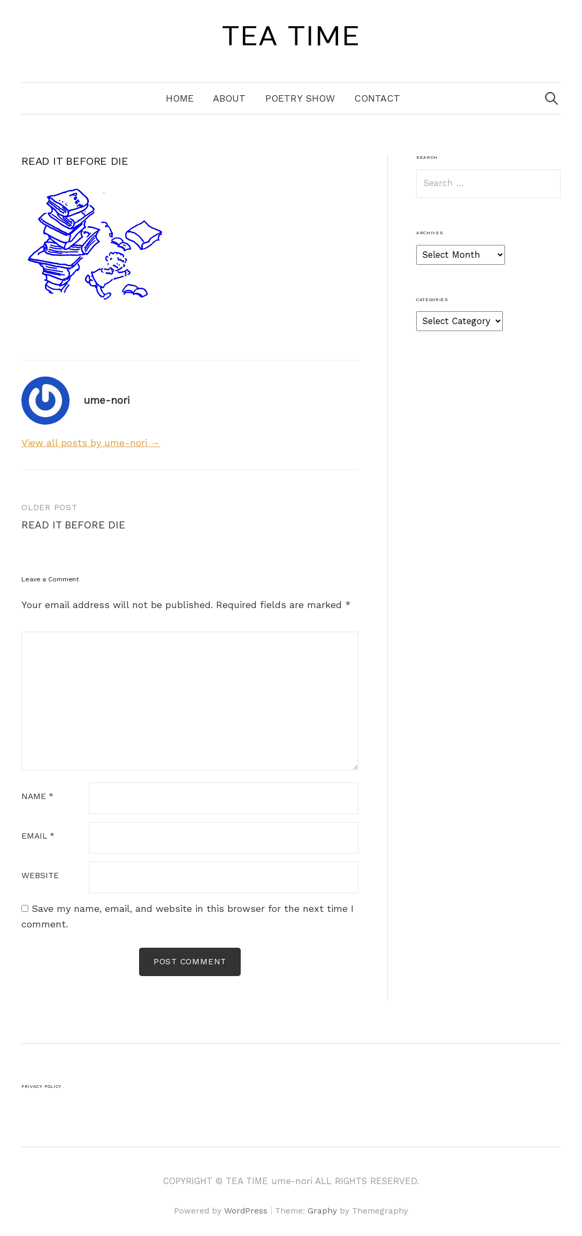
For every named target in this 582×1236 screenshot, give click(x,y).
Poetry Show (300, 98)
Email (38, 836)
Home (180, 98)
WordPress (245, 1211)
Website (40, 876)
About (229, 98)
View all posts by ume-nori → (90, 442)
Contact (377, 98)
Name (37, 797)
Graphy (322, 1211)
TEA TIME (291, 37)
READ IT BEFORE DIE (73, 525)
